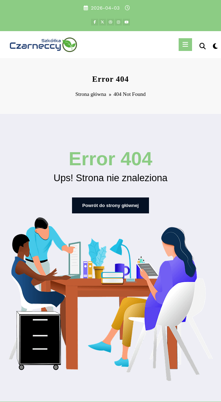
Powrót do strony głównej (111, 205)
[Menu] (185, 44)
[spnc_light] (215, 46)
